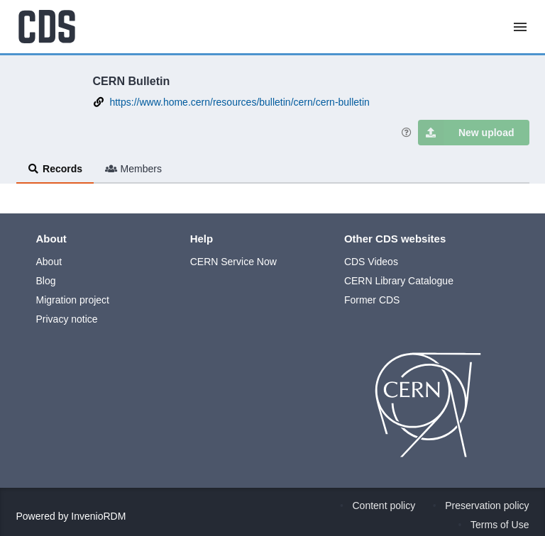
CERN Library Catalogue (398, 280)
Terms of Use (499, 524)
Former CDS (372, 300)
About (49, 261)
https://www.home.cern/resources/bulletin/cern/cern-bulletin (239, 102)
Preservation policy (487, 505)
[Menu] (520, 27)
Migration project (73, 300)
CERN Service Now (233, 261)
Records (55, 168)
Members (133, 168)
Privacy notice (67, 319)
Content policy (384, 505)
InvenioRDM (98, 516)
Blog (46, 280)
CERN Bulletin (131, 80)
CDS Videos (371, 261)
